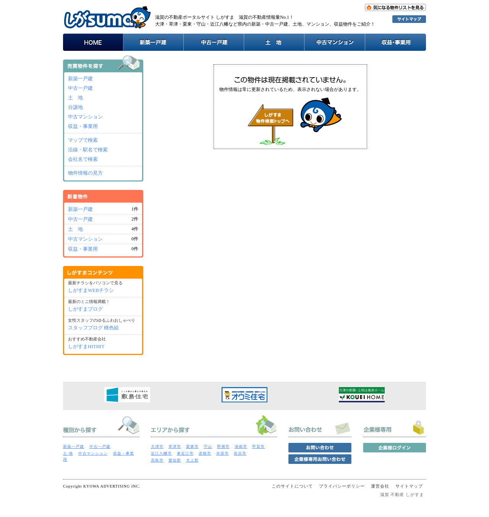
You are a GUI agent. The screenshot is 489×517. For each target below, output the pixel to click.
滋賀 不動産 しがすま (402, 494)
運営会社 (380, 486)
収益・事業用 (83, 126)
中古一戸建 (80, 88)
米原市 (222, 453)
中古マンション (85, 117)
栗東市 (192, 446)
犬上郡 (192, 460)
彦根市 (205, 453)
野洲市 (223, 446)
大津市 (157, 446)
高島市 (157, 460)
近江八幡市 (161, 453)
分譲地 (75, 107)
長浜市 (240, 453)
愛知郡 (174, 460)
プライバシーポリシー (342, 486)
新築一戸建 (80, 78)
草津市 (174, 446)
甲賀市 (258, 446)
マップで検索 (83, 140)
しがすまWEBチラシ (91, 290)
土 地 (75, 97)
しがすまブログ (85, 309)
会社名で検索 (83, 159)
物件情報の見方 (85, 173)
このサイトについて (292, 486)
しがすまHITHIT (86, 346)
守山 (208, 446)
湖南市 (241, 446)
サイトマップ (409, 486)
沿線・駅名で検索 (88, 149)
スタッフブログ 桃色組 (93, 328)
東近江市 (185, 453)
